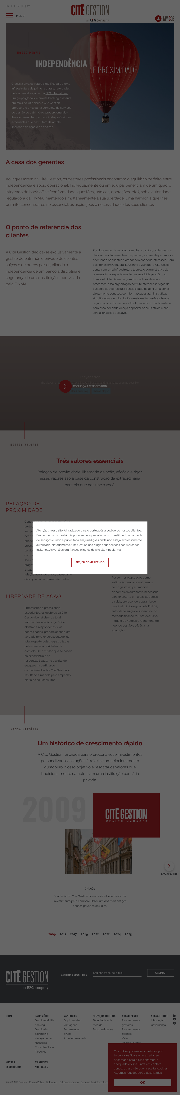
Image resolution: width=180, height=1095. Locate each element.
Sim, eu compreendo (90, 562)
